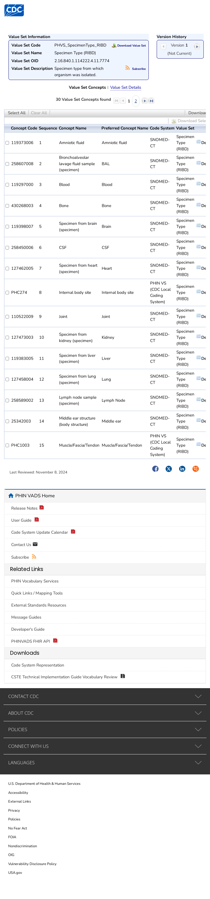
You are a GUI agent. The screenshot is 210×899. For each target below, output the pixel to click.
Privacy (14, 810)
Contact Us (24, 545)
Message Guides (26, 617)
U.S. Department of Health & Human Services (44, 783)
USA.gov (15, 872)
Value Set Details (125, 87)
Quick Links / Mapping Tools (37, 593)
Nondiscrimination (22, 846)
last (151, 101)
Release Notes (27, 508)
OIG (11, 854)
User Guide (25, 520)
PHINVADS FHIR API (34, 641)
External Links (19, 801)
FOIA (12, 837)
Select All (16, 113)
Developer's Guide (28, 629)
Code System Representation (37, 665)
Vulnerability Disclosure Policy (32, 863)
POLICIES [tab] (17, 729)
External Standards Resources (38, 605)
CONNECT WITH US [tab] (28, 746)
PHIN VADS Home (35, 495)
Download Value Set (129, 46)
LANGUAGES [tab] (21, 762)
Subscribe (136, 69)
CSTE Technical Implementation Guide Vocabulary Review (68, 677)
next (197, 46)
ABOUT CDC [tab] (21, 713)
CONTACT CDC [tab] (23, 696)
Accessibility (18, 792)
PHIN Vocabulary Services (35, 581)
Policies (14, 819)
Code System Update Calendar (43, 532)
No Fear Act (17, 828)
